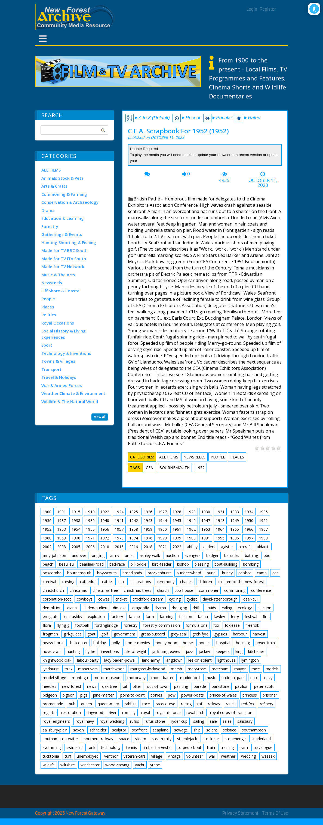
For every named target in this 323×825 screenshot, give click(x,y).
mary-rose (197, 668)
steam (140, 738)
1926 (148, 511)
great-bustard (153, 634)
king (238, 651)
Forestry (49, 226)
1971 (90, 538)
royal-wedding (112, 721)
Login (252, 9)
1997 (249, 538)
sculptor (119, 730)
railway (214, 703)
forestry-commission (161, 625)
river (112, 712)
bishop (183, 564)
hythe (90, 651)
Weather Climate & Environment (73, 393)
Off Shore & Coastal (61, 290)
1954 (76, 529)
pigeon (69, 695)
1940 (104, 520)
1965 (234, 529)
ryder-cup (179, 721)
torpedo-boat (189, 747)
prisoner (270, 695)
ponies (156, 695)
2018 (148, 546)
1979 (177, 538)
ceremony (165, 581)
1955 (90, 529)
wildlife (49, 764)
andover (79, 555)
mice (255, 668)
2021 (162, 546)
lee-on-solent (200, 660)
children (205, 581)
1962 (191, 529)
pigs (83, 695)
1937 (61, 520)
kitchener (256, 651)
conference (261, 590)
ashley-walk (150, 555)
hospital (223, 642)
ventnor (111, 756)
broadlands (132, 572)
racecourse (165, 703)
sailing (198, 721)
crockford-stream (148, 599)
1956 (104, 529)
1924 (119, 511)
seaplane (160, 730)
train (211, 747)
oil (125, 686)
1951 (263, 520)
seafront (139, 730)
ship (197, 730)
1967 (263, 529)
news (91, 686)
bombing (251, 564)
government (124, 634)
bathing (251, 555)
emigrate (51, 616)
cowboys (85, 599)
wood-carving (117, 764)
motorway (136, 677)
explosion (96, 616)
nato (254, 677)
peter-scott (264, 686)
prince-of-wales (223, 695)
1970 (76, 538)
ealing (227, 607)
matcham (220, 668)
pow (172, 695)
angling (98, 555)
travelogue (263, 747)
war (212, 756)
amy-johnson (54, 555)
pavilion (241, 686)
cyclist (191, 599)
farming (166, 616)
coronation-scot (57, 599)
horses (205, 642)
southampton (254, 730)
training (227, 747)
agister (227, 546)
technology (111, 747)
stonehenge (235, 738)
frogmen (50, 634)
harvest (259, 634)
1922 (104, 511)
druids (210, 607)
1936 (47, 520)
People (48, 298)
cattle (107, 581)
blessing (202, 564)
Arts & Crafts (54, 186)
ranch (231, 703)
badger (212, 555)
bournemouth (174, 467)
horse (188, 642)
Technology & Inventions (66, 353)
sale (213, 721)
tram (243, 747)
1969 (61, 538)
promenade (53, 703)
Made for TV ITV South (63, 258)
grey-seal (179, 634)
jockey (204, 651)
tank (91, 747)
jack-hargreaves (166, 651)
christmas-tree (105, 590)
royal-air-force (168, 712)
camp (262, 572)
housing (243, 642)
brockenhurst (159, 572)
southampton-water (60, 738)
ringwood (95, 712)
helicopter (79, 642)
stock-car (211, 738)
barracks (231, 555)
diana (72, 607)
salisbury (245, 721)
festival (251, 616)
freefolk (252, 625)
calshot (244, 572)
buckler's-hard (189, 572)
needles (49, 686)
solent (211, 730)
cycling (175, 599)
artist (129, 555)
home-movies (137, 642)
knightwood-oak (57, 660)
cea (149, 467)
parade (200, 686)
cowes (104, 599)
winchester (90, 764)
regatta (49, 712)
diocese (120, 607)
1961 (177, 529)
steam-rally (161, 738)
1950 (249, 520)
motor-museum (108, 677)
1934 (249, 511)
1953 (61, 529)
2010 (104, 546)
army (114, 555)
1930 (205, 511)
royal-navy (85, 721)
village (156, 756)
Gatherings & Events (61, 234)
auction (172, 555)
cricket (121, 599)
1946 (191, 520)
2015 (119, 546)
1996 (234, 538)
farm (150, 616)
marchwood (114, 668)
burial (211, 572)
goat (91, 634)
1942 (133, 520)
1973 (119, 538)
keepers (223, 651)
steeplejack (187, 738)
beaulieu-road (91, 564)
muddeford (190, 677)
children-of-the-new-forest (241, 581)
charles (186, 581)
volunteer (194, 756)
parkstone (220, 686)
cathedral (88, 581)
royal (145, 712)
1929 (191, 511)
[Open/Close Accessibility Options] (314, 9)
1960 (162, 529)
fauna (203, 616)
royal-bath (195, 712)
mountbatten (162, 677)
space (124, 738)
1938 (76, 520)
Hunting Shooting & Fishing (68, 242)
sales (227, 721)
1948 (220, 520)
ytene (155, 764)
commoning (234, 590)
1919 (90, 511)
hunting (73, 651)
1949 (234, 520)
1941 (119, 520)
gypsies (220, 634)
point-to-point (132, 695)
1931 (220, 511)
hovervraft (52, 651)
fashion (185, 616)
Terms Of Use (275, 813)
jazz (189, 651)
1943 (148, 520)
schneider (98, 730)
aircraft (245, 546)
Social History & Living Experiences (63, 334)
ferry (235, 616)
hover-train (265, 642)
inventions (110, 651)
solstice (229, 730)
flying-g (63, 625)
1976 (148, 538)
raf (199, 703)
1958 (133, 529)
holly (116, 642)
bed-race (117, 564)
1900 (47, 511)
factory (116, 616)
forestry (130, 625)
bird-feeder (161, 564)
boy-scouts (107, 572)
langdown (174, 660)
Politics (48, 314)
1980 (191, 538)
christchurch (53, 590)
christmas (78, 590)
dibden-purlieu (94, 607)
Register (268, 9)
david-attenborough (220, 599)
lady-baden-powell (120, 660)
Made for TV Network (62, 266)
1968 (47, 538)
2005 (76, 546)
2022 (177, 546)
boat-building (225, 564)
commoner (209, 590)
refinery (266, 703)
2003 (61, 546)
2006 (90, 546)
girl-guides (73, 634)
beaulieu (66, 564)
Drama (48, 210)
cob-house (183, 590)
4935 (224, 180)
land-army (151, 660)
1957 (119, 529)
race (146, 703)
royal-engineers (56, 721)
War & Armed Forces (61, 385)
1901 (61, 511)
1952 (200, 467)
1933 (234, 511)
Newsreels (51, 282)
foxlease (232, 625)
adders (209, 546)
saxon (78, 730)
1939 (90, 520)
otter (137, 686)
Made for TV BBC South (64, 250)
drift (196, 607)
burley (227, 572)
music (210, 677)
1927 (162, 511)
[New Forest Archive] (76, 17)
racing (186, 703)
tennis (131, 747)
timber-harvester (157, 747)
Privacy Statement (240, 813)
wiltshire (67, 764)
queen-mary (108, 703)
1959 (148, 529)
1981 (205, 538)
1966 (249, 529)
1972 (104, 538)
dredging (179, 607)
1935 (263, 511)
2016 (133, 546)
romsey (129, 712)
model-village (54, 677)
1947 (205, 520)
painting (181, 686)
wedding (248, 756)
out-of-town (157, 686)
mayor (240, 668)
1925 (133, 511)
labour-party (88, 660)
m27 (68, 668)
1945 (177, 520)
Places (47, 307)
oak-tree (109, 686)
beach (48, 564)
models (272, 668)
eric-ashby (73, 616)
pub (72, 703)
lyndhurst (51, 668)
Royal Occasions (57, 323)
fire (266, 616)
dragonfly (140, 607)
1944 (162, 520)
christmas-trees (137, 590)
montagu (80, 677)
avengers (192, 555)
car (275, 572)
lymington (250, 660)
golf (104, 634)
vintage (174, 756)
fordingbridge (106, 625)
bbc (267, 555)
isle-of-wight (135, 651)
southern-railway (98, 738)
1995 (220, 538)
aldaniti (263, 546)
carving (68, 581)
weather (228, 756)
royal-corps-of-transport (231, 712)
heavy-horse (53, 642)
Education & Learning (62, 218)
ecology (245, 607)
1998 (263, 538)
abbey (192, 546)
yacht (139, 764)
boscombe (52, 572)
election (264, 607)
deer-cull (250, 599)
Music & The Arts (58, 274)
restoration (71, 712)
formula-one (197, 625)
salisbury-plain (55, 730)
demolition (52, 607)
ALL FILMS (51, 170)
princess (249, 695)
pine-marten (104, 695)
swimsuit (74, 747)
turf (68, 756)
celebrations (140, 581)
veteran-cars (135, 756)
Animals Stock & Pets (62, 178)
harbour (240, 634)
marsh (176, 668)
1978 (162, 538)
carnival (49, 581)
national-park (233, 677)
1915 (76, 511)
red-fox (247, 703)
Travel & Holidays (58, 377)
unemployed (88, 756)
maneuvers (88, 668)
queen (86, 703)
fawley (219, 616)
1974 (133, 538)
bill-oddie (138, 564)
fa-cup (134, 616)
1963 (205, 529)
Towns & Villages (58, 361)
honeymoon (166, 642)
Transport (51, 369)
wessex (268, 756)
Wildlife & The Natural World (69, 401)
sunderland (261, 738)
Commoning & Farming (64, 194)
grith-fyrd (200, 634)
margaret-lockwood (147, 668)
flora (47, 625)
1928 (177, 511)
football (82, 625)
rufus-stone (155, 721)
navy (268, 677)
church (163, 590)
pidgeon (50, 695)
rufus (134, 721)
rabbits (131, 703)
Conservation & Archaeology (70, 202)
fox (216, 625)
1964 (220, 529)
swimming (52, 747)
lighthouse (226, 660)
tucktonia (51, 756)
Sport (46, 345)
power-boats (192, 695)
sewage (181, 730)
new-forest (71, 686)
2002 (47, 546)
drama (160, 607)
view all (100, 417)
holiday (99, 642)
